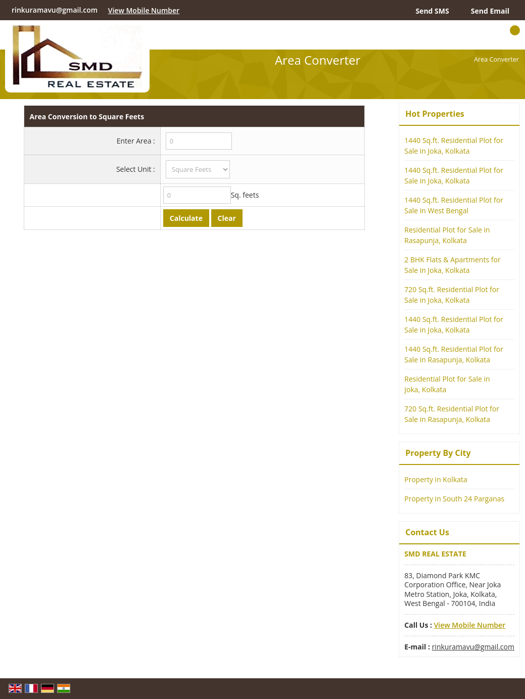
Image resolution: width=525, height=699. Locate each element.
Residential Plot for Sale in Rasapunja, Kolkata (447, 235)
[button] (143, 10)
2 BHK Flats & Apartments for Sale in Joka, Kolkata (452, 265)
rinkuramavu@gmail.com (55, 10)
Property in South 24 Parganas (454, 498)
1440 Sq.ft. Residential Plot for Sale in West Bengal (453, 205)
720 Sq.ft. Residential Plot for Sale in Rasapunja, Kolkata (451, 414)
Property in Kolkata (435, 479)
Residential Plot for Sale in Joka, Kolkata (447, 384)
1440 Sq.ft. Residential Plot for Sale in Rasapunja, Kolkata (453, 354)
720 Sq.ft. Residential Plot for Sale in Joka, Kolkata (451, 295)
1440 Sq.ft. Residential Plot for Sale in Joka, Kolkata (453, 145)
